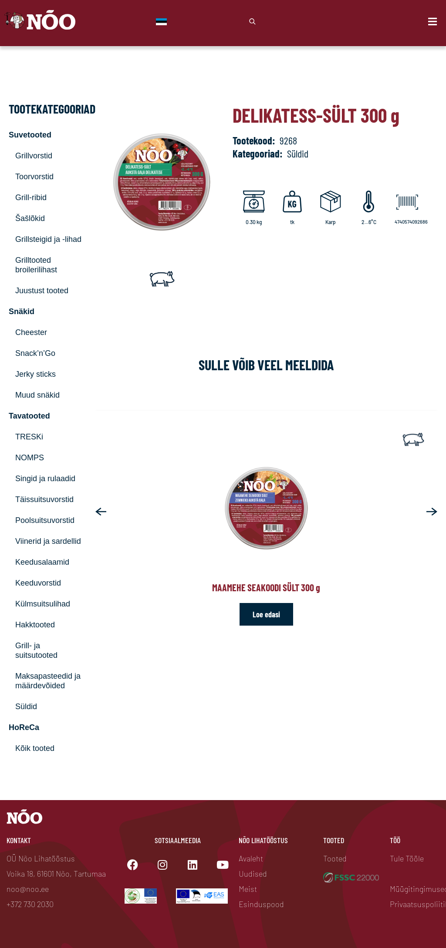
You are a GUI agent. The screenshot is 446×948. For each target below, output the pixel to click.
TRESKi (29, 436)
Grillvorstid (33, 155)
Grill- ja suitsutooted (36, 650)
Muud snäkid (37, 395)
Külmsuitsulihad (42, 604)
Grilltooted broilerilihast (36, 265)
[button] (100, 511)
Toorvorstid (34, 176)
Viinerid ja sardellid (48, 541)
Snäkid (21, 311)
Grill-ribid (31, 197)
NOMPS (29, 457)
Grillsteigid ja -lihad (48, 239)
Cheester (31, 332)
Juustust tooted (41, 290)
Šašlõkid (30, 218)
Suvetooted (30, 135)
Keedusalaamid (42, 562)
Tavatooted (29, 416)
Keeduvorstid (38, 583)
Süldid (26, 706)
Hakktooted (35, 624)
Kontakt (19, 840)
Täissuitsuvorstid (44, 499)
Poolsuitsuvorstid (44, 520)
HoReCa (24, 727)
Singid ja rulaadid (45, 478)
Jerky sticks (35, 374)
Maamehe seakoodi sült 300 (266, 587)
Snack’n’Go (35, 353)
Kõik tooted (34, 748)
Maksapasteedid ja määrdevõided (48, 681)
